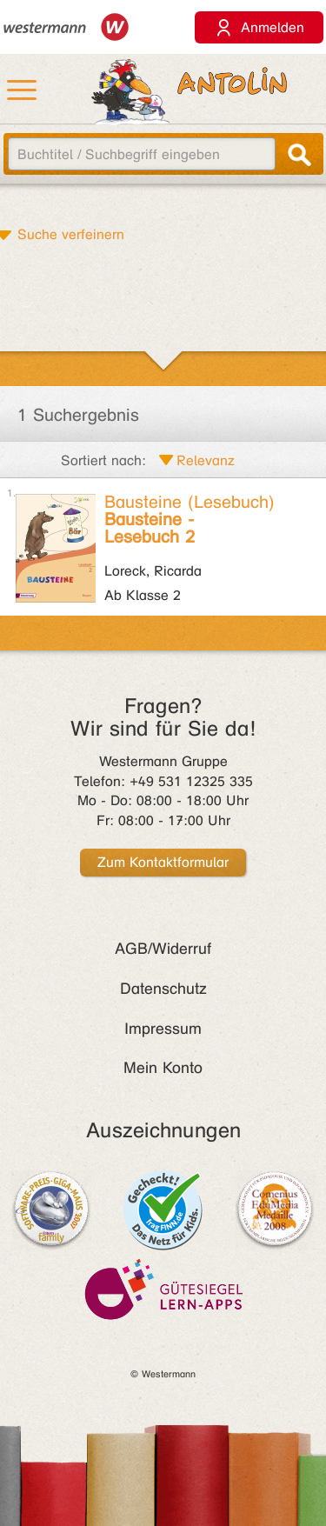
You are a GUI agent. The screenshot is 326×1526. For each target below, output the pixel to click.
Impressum (163, 1028)
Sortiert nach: (103, 460)
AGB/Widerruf (163, 948)
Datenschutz (163, 988)
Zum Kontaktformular (163, 862)
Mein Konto (163, 1067)
